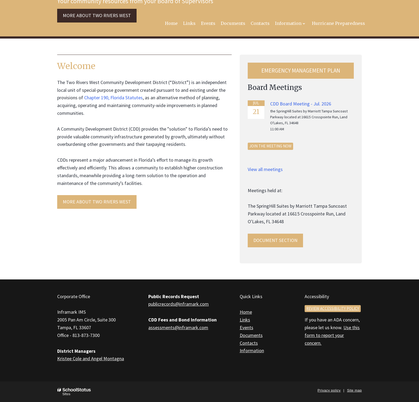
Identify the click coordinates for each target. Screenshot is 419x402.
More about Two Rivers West (97, 15)
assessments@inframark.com (178, 327)
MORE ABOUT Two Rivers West (97, 202)
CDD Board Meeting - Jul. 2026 (300, 104)
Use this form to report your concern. (332, 335)
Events (246, 327)
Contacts (249, 343)
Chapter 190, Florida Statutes (113, 97)
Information (252, 350)
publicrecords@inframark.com (178, 304)
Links (245, 320)
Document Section (275, 240)
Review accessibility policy (332, 308)
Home (246, 312)
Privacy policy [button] (328, 390)
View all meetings (265, 169)
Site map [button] (354, 390)
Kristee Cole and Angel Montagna (90, 358)
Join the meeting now (270, 146)
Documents (251, 335)
